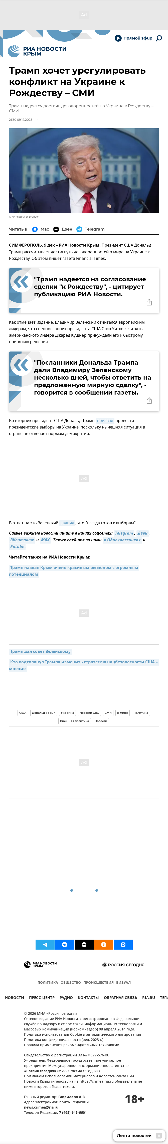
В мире (122, 713)
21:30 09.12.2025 (20, 120)
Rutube (17, 547)
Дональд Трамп (43, 713)
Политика (140, 713)
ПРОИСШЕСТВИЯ (98, 983)
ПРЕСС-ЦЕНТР (42, 998)
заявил (67, 523)
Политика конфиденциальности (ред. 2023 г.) (63, 1040)
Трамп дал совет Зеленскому (40, 652)
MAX (45, 540)
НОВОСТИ (14, 998)
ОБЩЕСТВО (71, 983)
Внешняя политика (74, 721)
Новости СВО (89, 713)
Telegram (124, 533)
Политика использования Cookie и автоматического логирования (82, 1035)
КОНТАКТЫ (88, 998)
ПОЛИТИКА (48, 983)
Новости (101, 721)
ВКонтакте (22, 540)
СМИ (108, 713)
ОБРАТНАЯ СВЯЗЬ (120, 998)
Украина (67, 713)
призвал (105, 421)
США (23, 713)
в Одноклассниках (122, 540)
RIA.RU (148, 998)
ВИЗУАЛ (123, 983)
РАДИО (66, 998)
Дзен (142, 533)
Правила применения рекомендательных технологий (71, 1045)
